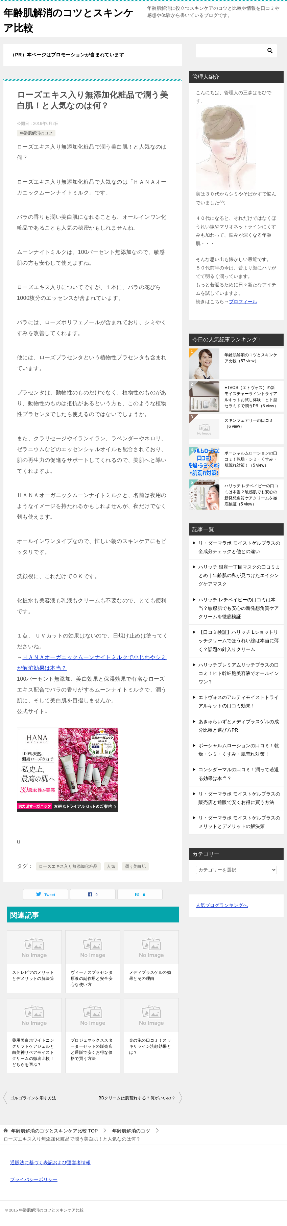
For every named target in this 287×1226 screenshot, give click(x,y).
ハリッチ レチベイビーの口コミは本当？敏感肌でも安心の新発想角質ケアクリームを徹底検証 (251, 495)
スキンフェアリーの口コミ (248, 423)
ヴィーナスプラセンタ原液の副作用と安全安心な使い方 (92, 978)
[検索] (236, 50)
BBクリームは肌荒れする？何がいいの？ (136, 1098)
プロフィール (243, 301)
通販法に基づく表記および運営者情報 (50, 1162)
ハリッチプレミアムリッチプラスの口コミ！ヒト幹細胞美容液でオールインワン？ (238, 673)
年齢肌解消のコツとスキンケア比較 (250, 358)
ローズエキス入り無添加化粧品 (68, 866)
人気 (111, 866)
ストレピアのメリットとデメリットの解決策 (33, 975)
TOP (54, 1130)
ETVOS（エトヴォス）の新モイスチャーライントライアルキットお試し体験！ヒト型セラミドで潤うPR (251, 396)
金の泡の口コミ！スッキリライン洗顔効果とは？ (150, 1046)
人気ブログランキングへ (222, 905)
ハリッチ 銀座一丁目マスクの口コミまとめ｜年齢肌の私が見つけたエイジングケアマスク (239, 575)
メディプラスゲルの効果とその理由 (150, 975)
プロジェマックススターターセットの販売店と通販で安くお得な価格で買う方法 (92, 1049)
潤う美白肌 (135, 866)
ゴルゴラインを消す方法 (33, 1098)
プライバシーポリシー (33, 1179)
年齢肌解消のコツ (36, 133)
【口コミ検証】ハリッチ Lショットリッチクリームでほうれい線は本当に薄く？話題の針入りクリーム (238, 640)
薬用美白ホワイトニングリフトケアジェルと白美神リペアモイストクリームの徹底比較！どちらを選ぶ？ (33, 1052)
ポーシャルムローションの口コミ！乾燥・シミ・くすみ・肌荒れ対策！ (250, 459)
